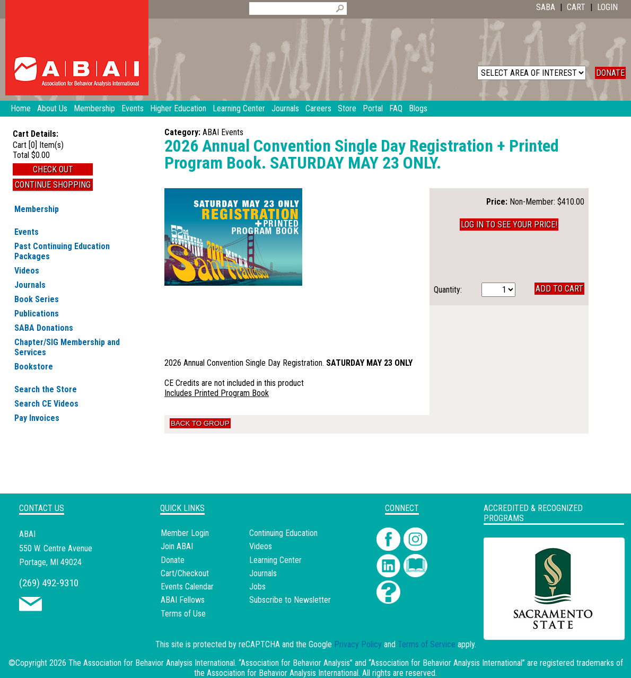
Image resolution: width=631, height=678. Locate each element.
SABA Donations (43, 328)
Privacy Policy (358, 644)
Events (26, 232)
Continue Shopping (53, 185)
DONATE (610, 73)
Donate (173, 560)
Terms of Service (426, 644)
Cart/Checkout (185, 573)
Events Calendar (187, 587)
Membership (36, 209)
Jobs (257, 587)
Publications (36, 314)
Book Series (36, 299)
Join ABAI (177, 546)
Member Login (185, 533)
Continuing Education (283, 533)
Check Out (53, 169)
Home (21, 108)
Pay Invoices (36, 418)
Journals (30, 285)
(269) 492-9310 (48, 583)
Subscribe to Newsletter (290, 600)
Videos (26, 271)
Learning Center (275, 560)
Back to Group (200, 423)
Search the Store (45, 389)
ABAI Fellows (183, 600)
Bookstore (33, 367)
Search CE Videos (46, 404)
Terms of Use (183, 614)
